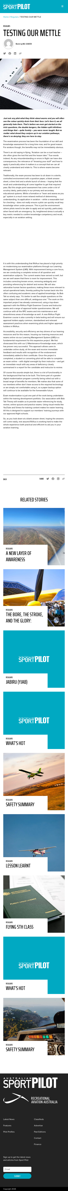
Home (6, 16)
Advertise (38, 1125)
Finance (37, 1144)
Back (5, 479)
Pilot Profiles (9, 1131)
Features (7, 1125)
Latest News (8, 1119)
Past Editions (40, 1131)
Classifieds (39, 1119)
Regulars (14, 16)
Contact (37, 1138)
